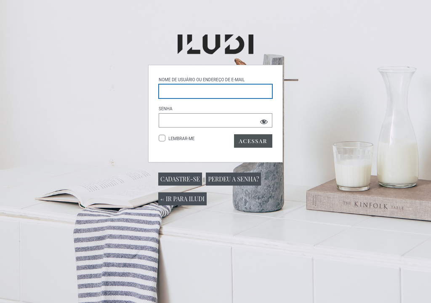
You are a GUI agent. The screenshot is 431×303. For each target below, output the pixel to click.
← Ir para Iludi (182, 199)
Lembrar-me (181, 138)
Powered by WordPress (215, 44)
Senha (166, 108)
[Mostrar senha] (263, 121)
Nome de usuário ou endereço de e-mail (202, 79)
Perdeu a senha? (233, 179)
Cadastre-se (180, 179)
